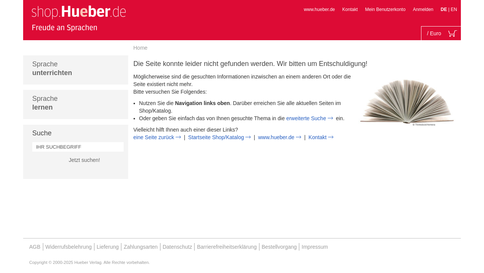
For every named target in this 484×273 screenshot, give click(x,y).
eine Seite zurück (154, 137)
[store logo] (78, 18)
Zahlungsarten (141, 247)
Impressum (315, 247)
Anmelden (423, 9)
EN (454, 9)
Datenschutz (177, 247)
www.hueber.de (319, 9)
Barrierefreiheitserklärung (226, 247)
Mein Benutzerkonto (385, 9)
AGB (35, 247)
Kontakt (350, 9)
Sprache (52, 68)
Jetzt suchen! (84, 160)
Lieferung (108, 247)
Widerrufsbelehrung (69, 247)
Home (141, 48)
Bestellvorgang (279, 247)
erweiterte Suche (306, 118)
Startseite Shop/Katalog (216, 137)
